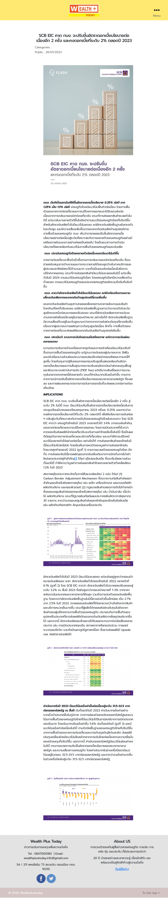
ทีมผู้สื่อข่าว (122, 875)
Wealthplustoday (31, 899)
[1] (75, 465)
